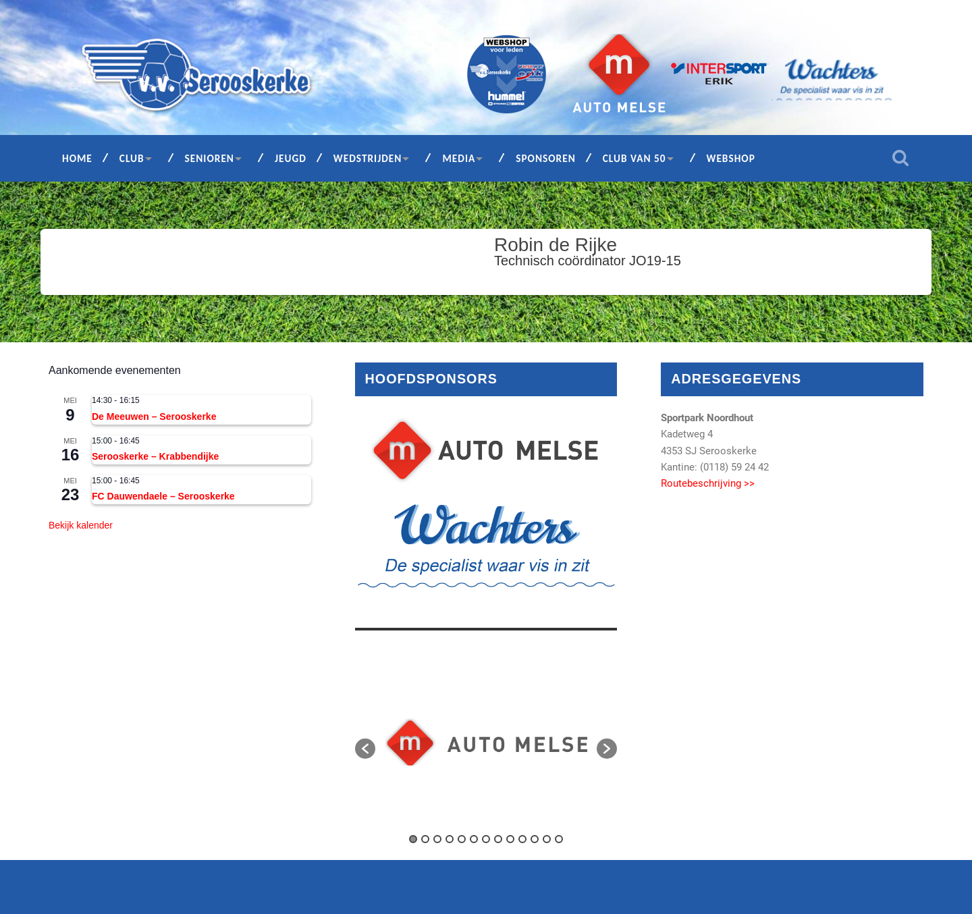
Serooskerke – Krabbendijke (155, 456)
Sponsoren (546, 158)
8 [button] (498, 839)
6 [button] (474, 839)
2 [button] (425, 839)
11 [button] (535, 839)
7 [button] (486, 839)
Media (458, 158)
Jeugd (290, 158)
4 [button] (450, 839)
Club (131, 158)
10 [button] (522, 839)
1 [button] (413, 839)
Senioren (209, 158)
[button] (365, 748)
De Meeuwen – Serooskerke (154, 416)
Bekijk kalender (81, 525)
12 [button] (547, 839)
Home (77, 158)
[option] (486, 741)
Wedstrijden (367, 158)
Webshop (731, 158)
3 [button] (437, 839)
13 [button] (559, 839)
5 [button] (462, 839)
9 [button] (510, 839)
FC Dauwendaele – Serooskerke (163, 496)
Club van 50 (634, 158)
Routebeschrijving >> (708, 483)
